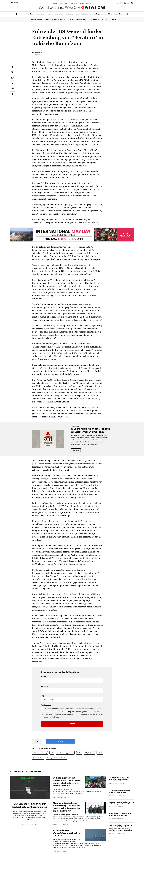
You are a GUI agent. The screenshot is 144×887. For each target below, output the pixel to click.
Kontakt (118, 3)
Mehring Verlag (81, 19)
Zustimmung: (46, 705)
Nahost (100, 753)
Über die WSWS (94, 19)
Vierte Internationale (35, 19)
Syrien (79, 753)
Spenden (113, 19)
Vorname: (44, 686)
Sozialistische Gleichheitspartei (55, 19)
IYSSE (71, 19)
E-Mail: (43, 676)
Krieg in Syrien (89, 753)
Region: (44, 696)
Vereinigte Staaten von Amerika (56, 758)
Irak (51, 753)
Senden (72, 724)
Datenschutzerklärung (62, 712)
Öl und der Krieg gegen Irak (65, 753)
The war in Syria (38, 758)
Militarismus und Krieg (40, 753)
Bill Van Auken (37, 52)
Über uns (126, 3)
